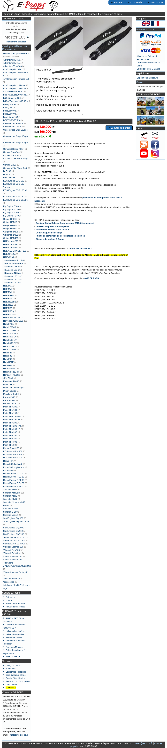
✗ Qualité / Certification (14, 678)
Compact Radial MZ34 (13, 149)
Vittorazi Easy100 (11, 550)
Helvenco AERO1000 (13, 321)
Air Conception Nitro (12, 69)
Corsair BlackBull (11, 155)
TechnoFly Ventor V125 (14, 537)
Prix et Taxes (143, 59)
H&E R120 (8, 298)
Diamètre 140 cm (12, 282)
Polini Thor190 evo (12, 416)
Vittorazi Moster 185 (12, 556)
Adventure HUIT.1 (11, 63)
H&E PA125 (8, 295)
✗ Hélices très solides (13, 634)
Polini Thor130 (10, 410)
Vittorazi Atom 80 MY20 (14, 543)
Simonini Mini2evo (12, 493)
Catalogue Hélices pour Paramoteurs (15, 47)
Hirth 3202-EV (10, 333)
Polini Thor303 (10, 442)
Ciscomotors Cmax (12, 126)
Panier (139, 82)
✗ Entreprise (9, 597)
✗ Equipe (7, 600)
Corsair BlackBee (11, 152)
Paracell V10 (9, 397)
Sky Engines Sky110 (13, 531)
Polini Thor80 (9, 445)
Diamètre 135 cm (12, 279)
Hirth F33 (7, 356)
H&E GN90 (69, 14)
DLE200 (7, 171)
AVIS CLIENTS (91, 278)
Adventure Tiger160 (12, 66)
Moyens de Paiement (147, 56)
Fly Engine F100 (11, 206)
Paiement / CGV (145, 29)
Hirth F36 (7, 359)
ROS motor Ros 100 (12, 451)
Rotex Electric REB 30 (13, 473)
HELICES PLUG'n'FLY (81, 248)
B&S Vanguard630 (12, 98)
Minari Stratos (9, 391)
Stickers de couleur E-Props (50, 239)
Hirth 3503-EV (10, 343)
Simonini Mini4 (10, 499)
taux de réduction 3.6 (13, 260)
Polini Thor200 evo (12, 426)
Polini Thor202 (10, 432)
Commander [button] (135, 2)
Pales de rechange (11, 578)
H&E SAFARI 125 (11, 317)
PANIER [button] (116, 2)
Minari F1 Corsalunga (13, 387)
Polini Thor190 (10, 413)
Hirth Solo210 (9, 368)
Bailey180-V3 (9, 111)
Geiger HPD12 (10, 222)
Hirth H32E (8, 362)
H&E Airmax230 (10, 244)
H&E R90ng (9, 311)
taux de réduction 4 (88, 14)
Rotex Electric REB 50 (13, 477)
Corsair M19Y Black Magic (15, 158)
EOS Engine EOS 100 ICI (15, 190)
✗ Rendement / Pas (12, 637)
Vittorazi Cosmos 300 (13, 547)
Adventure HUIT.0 (11, 60)
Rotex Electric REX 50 (13, 486)
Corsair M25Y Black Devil (15, 168)
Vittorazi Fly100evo (12, 553)
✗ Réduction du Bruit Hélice (16, 681)
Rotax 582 (8, 470)
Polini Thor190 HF (11, 419)
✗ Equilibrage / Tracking (14, 672)
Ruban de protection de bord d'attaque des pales (60, 236)
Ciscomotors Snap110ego (15, 136)
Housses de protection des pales (52, 226)
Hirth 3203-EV (10, 336)
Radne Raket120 (11, 448)
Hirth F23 (7, 352)
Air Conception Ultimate (14, 85)
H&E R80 (7, 308)
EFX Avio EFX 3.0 (11, 177)
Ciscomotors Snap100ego (15, 130)
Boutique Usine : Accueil (17, 14)
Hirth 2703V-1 (9, 327)
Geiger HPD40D (11, 238)
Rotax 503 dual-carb (12, 464)
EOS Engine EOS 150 (13, 196)
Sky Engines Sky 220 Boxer (16, 521)
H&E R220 (8, 305)
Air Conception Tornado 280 (16, 79)
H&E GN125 (9, 254)
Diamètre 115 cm (12, 266)
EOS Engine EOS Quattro (15, 200)
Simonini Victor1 (11, 515)
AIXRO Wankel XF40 (13, 91)
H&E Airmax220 (10, 241)
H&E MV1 (8, 286)
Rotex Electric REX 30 (13, 483)
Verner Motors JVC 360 (14, 540)
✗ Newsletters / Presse (14, 606)
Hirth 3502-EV (10, 340)
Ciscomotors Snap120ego (15, 142)
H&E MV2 (8, 289)
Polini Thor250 (10, 435)
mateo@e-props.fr (19, 735)
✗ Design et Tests (11, 665)
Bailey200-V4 (9, 114)
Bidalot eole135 (10, 117)
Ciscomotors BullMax (13, 123)
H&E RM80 (8, 314)
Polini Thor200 (10, 423)
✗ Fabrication (9, 668)
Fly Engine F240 (11, 216)
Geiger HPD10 (10, 219)
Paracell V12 (9, 400)
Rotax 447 (8, 461)
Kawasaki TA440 (11, 381)
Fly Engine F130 (11, 209)
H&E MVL (8, 292)
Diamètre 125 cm (111, 14)
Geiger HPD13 (10, 225)
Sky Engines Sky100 (13, 527)
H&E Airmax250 (10, 247)
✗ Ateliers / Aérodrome (14, 603)
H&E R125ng (9, 302)
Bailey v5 (7, 107)
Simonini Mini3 (10, 496)
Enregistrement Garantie (148, 69)
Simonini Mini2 (10, 489)
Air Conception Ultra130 (14, 88)
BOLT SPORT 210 (12, 120)
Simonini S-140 (10, 508)
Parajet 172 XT (10, 403)
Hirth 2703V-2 (9, 330)
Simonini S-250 (10, 512)
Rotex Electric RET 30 (13, 480)
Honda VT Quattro (11, 375)
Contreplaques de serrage (49, 232)
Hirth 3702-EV (10, 349)
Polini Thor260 (10, 438)
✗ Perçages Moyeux (13, 647)
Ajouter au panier (119, 127)
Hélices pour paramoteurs (47, 14)
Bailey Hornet (9, 104)
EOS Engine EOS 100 (13, 181)
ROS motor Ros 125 (12, 454)
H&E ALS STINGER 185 (14, 251)
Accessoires (8, 582)
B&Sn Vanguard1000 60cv (15, 101)
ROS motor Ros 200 (12, 457)
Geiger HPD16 (10, 228)
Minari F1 (7, 384)
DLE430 (7, 174)
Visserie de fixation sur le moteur (52, 229)
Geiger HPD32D (11, 235)
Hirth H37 (7, 365)
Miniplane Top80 (11, 394)
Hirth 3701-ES (10, 346)
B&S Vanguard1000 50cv (15, 95)
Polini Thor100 (10, 407)
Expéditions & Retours (147, 78)
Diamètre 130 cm (12, 276)
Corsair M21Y (9, 165)
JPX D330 (8, 378)
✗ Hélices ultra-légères (14, 631)
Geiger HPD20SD (11, 232)
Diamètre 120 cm (12, 270)
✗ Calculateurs (10, 684)
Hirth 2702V (9, 324)
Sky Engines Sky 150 (13, 518)
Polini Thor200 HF (11, 429)
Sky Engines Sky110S (13, 534)
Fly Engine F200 (11, 212)
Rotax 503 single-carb (13, 467)
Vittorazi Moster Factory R (15, 572)
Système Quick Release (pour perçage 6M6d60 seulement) (65, 223)
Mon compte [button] (155, 2)
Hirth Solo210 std (11, 372)
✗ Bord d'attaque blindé (14, 675)
